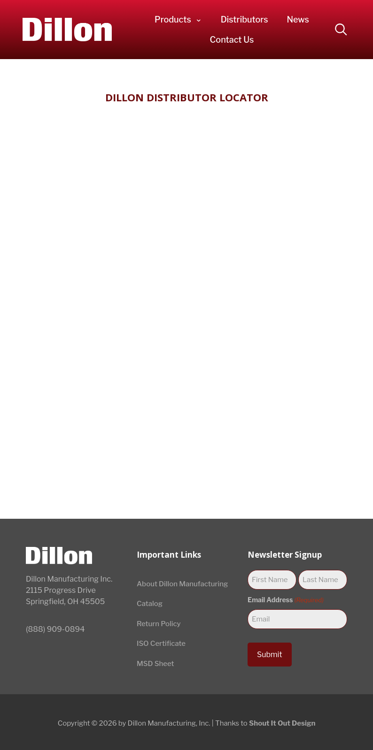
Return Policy (159, 624)
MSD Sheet (155, 663)
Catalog (150, 603)
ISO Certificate (161, 643)
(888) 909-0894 (55, 629)
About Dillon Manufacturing (182, 584)
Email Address (286, 600)
